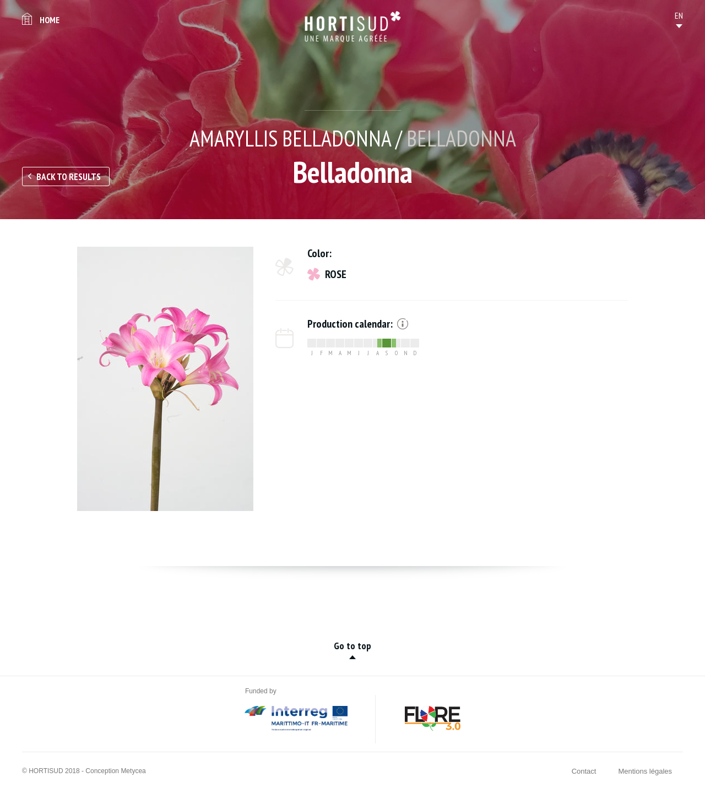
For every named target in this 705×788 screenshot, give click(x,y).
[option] (165, 379)
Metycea (133, 771)
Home (49, 19)
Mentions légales (645, 771)
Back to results (68, 177)
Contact (584, 771)
